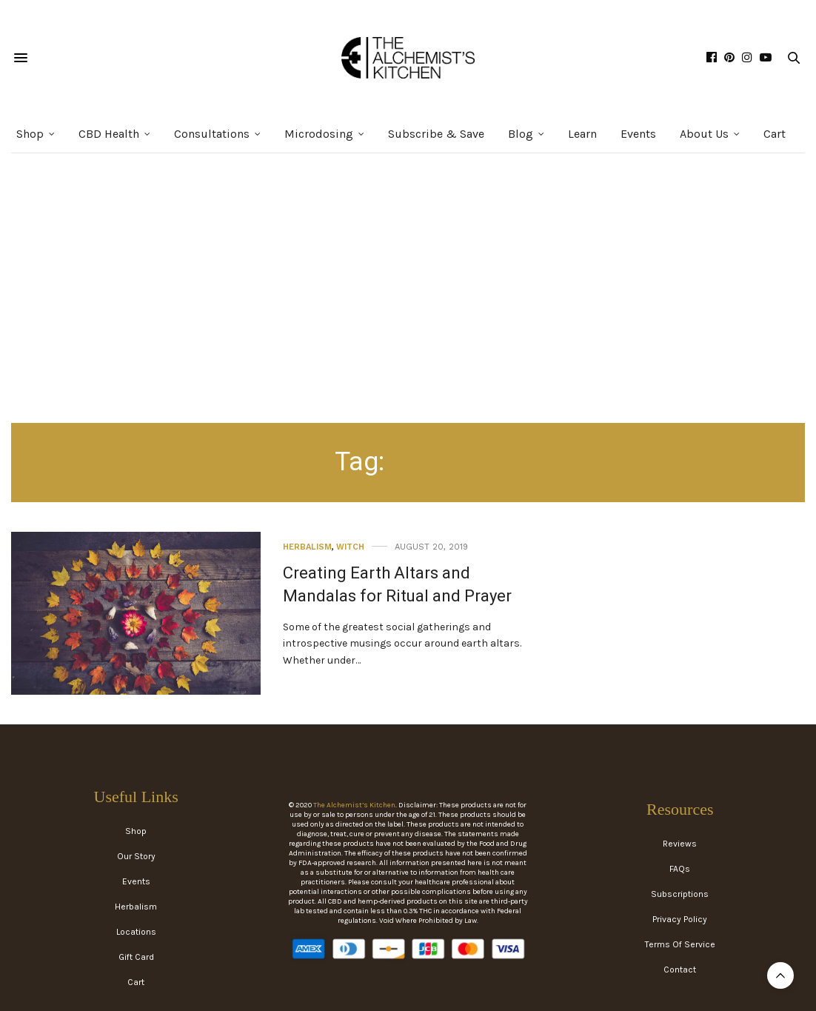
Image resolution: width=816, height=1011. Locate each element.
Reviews (680, 843)
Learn (582, 134)
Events (638, 134)
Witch (350, 547)
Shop (30, 134)
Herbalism (307, 547)
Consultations (212, 134)
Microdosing (318, 134)
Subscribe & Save (436, 134)
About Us (704, 134)
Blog (520, 134)
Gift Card (136, 957)
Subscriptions (680, 894)
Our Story (136, 856)
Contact (679, 969)
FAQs (679, 869)
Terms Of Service (680, 944)
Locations (136, 932)
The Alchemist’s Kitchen (354, 805)
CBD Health (108, 134)
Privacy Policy (679, 919)
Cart (774, 134)
